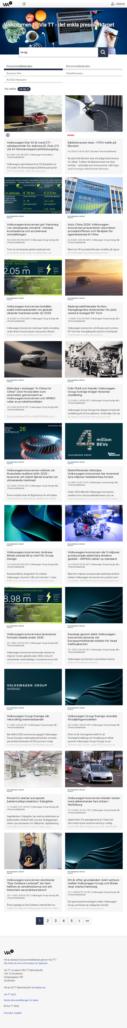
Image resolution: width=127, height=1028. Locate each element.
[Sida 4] (63, 921)
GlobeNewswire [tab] (74, 73)
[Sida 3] (56, 921)
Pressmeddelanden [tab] (19, 66)
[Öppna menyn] (24, 4)
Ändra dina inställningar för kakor (21, 1000)
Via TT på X (10, 994)
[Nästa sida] (79, 921)
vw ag (24, 89)
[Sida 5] (71, 921)
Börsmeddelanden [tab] (78, 66)
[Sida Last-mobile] (87, 921)
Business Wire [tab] (14, 73)
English (18, 1013)
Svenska (8, 1013)
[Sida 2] (48, 921)
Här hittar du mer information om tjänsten (26, 963)
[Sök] (58, 52)
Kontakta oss (39, 987)
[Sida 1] (40, 921)
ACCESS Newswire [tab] (17, 79)
